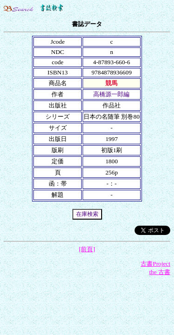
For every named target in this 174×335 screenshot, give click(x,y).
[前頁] (87, 249)
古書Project (155, 263)
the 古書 (159, 271)
